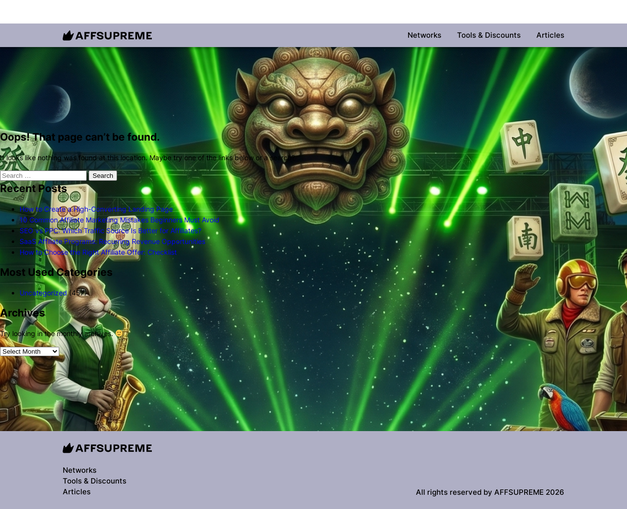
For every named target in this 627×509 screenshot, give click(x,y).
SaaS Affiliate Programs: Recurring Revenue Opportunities (112, 241)
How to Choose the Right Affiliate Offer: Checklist (98, 252)
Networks (424, 35)
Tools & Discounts (489, 35)
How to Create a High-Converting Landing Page (96, 209)
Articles (550, 35)
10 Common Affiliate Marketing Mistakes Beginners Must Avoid (119, 220)
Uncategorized (43, 293)
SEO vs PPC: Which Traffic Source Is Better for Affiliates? (110, 230)
